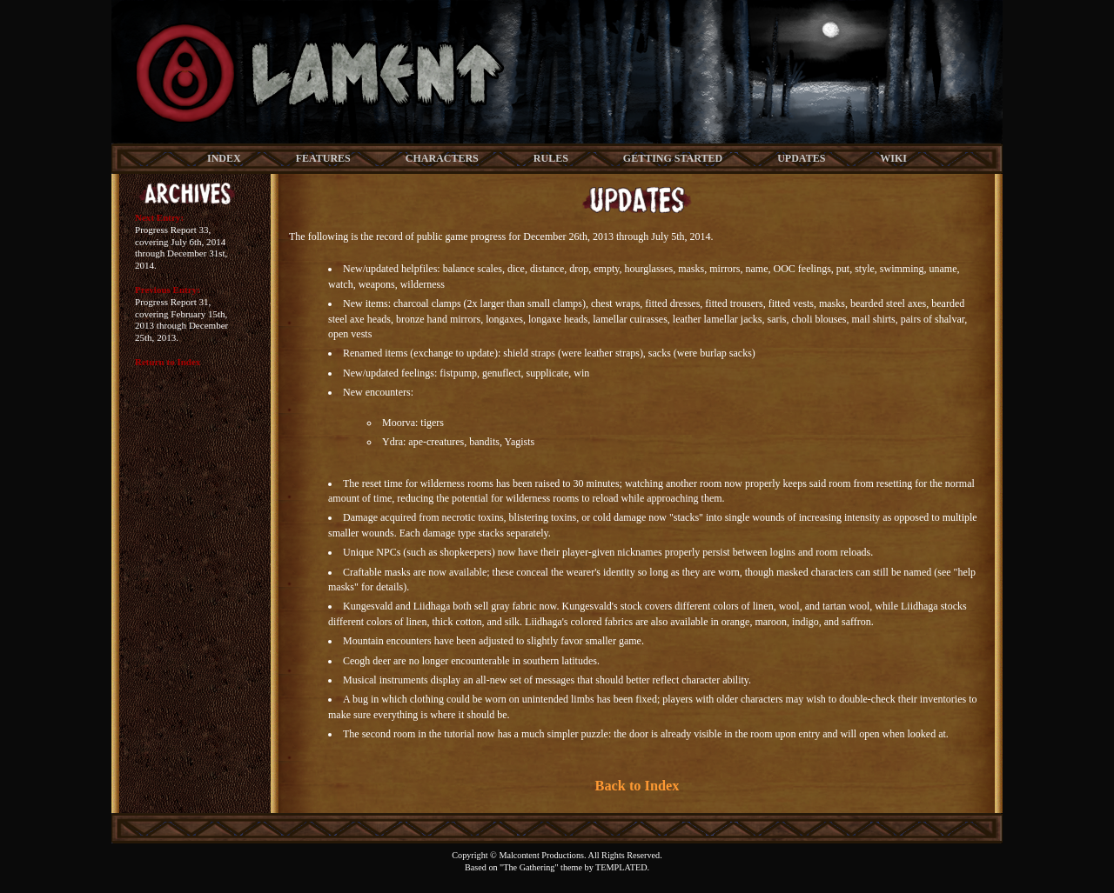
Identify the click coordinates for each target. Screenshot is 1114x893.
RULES (551, 158)
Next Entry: (159, 217)
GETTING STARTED (672, 158)
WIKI (893, 158)
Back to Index (637, 785)
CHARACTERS (442, 158)
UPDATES (801, 158)
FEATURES (323, 158)
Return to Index (167, 362)
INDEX (224, 158)
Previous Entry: (167, 289)
